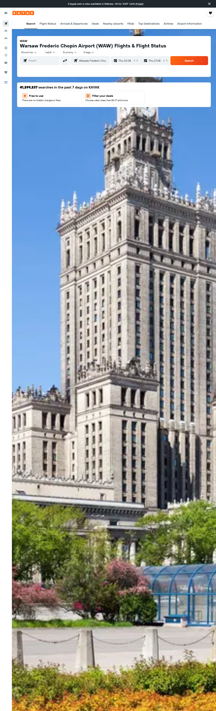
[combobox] (70, 52)
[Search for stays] (5, 30)
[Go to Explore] (5, 48)
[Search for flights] (5, 23)
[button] (209, 3)
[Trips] (5, 72)
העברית (139, 3)
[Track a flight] (5, 55)
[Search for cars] (5, 38)
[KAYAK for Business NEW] (5, 62)
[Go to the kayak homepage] (23, 13)
